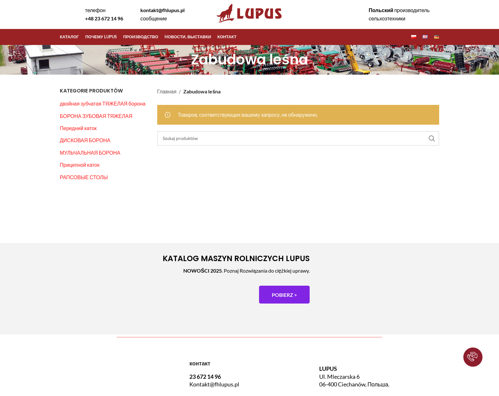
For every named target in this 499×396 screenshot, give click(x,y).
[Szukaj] (298, 138)
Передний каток (78, 128)
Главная (167, 91)
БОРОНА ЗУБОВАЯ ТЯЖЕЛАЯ (96, 116)
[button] (472, 357)
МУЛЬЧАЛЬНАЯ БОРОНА (90, 153)
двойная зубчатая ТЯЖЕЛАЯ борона (102, 103)
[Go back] (183, 59)
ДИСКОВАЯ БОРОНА (85, 140)
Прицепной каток (80, 165)
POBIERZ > (284, 295)
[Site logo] (249, 23)
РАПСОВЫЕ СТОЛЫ (84, 177)
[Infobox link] (98, 14)
